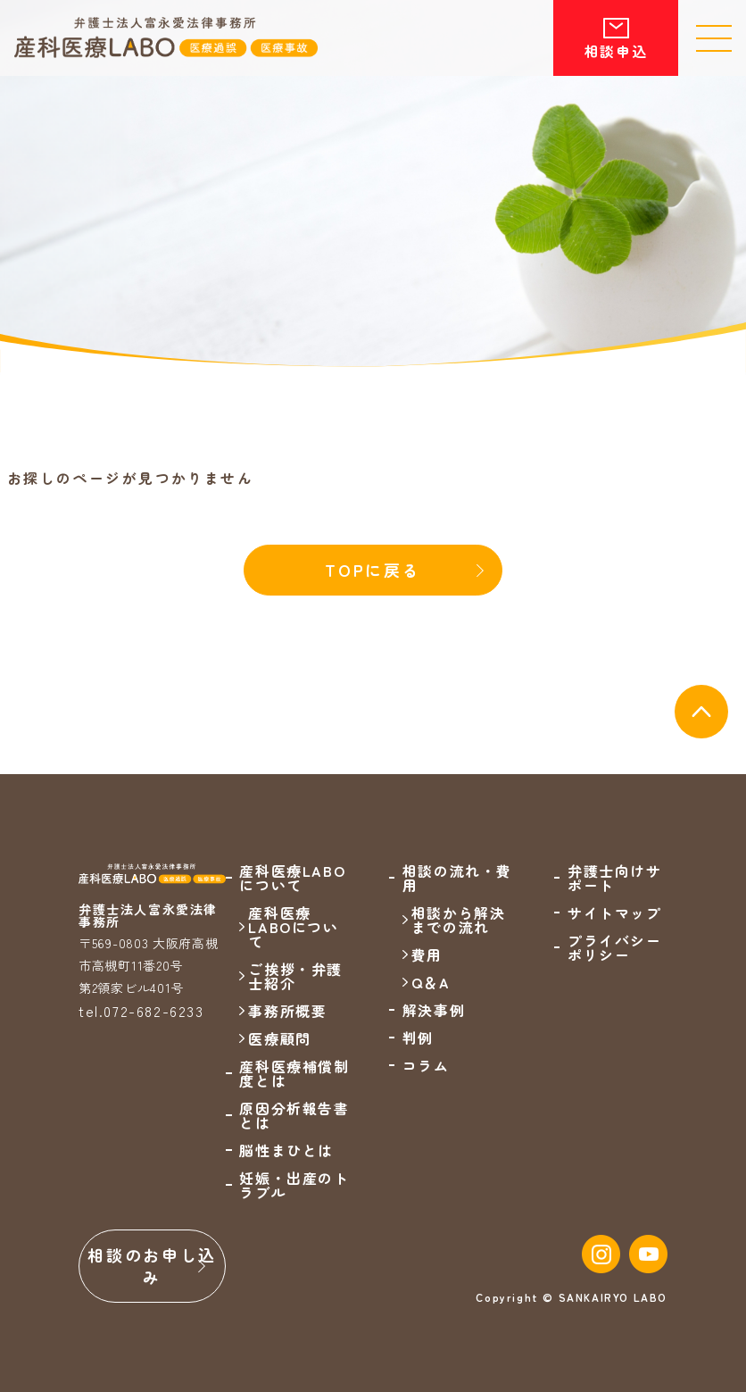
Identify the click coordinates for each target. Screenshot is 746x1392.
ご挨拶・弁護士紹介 (295, 976)
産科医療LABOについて (293, 926)
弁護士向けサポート (615, 877)
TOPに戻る (372, 569)
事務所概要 (287, 1011)
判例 (418, 1037)
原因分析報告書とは (294, 1115)
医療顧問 (279, 1038)
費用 (427, 954)
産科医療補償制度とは (294, 1073)
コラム (426, 1065)
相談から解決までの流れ (458, 919)
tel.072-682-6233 (141, 1010)
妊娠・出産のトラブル (294, 1185)
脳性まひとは (286, 1150)
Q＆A (431, 982)
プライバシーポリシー (615, 947)
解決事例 (433, 1010)
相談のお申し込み (152, 1265)
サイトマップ (615, 912)
